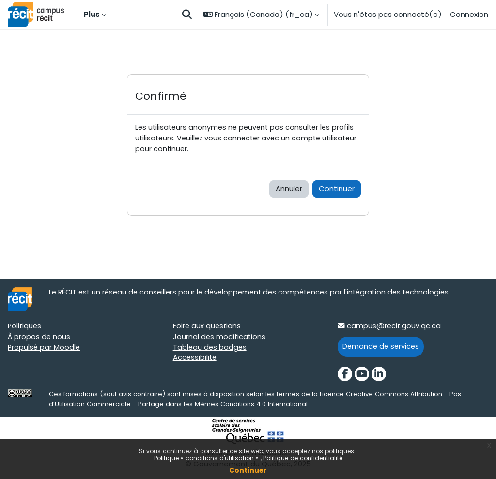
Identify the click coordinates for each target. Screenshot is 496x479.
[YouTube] (362, 375)
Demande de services (381, 347)
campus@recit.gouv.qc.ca (394, 327)
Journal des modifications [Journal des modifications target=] (219, 338)
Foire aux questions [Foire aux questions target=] (207, 327)
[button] (187, 14)
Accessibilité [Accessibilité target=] (195, 360)
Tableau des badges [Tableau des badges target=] (210, 348)
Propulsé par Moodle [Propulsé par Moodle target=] (44, 348)
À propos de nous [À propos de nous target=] (39, 338)
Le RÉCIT (63, 293)
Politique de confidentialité (303, 458)
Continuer (248, 470)
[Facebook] (345, 375)
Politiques (25, 327)
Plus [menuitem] (92, 14)
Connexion (469, 14)
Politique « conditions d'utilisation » (207, 458)
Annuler (289, 190)
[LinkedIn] (379, 375)
